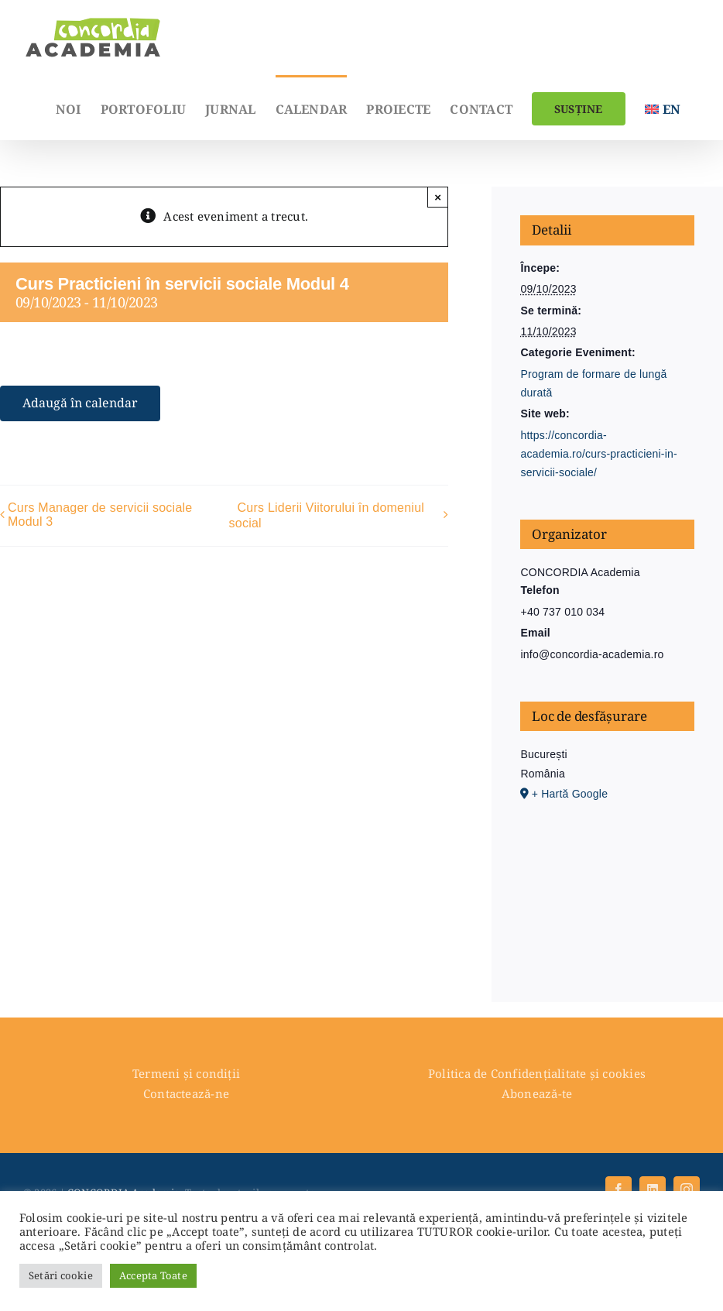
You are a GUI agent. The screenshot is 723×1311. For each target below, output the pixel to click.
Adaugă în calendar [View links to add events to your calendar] (80, 403)
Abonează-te (537, 1093)
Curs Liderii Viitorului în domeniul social (326, 515)
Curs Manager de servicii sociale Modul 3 (100, 514)
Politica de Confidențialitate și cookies (537, 1073)
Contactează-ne (186, 1093)
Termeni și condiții (186, 1073)
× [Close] (437, 197)
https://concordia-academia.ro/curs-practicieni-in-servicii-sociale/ (598, 454)
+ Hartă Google (570, 794)
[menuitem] (662, 107)
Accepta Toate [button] (153, 1275)
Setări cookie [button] (61, 1275)
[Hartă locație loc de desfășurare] (607, 885)
